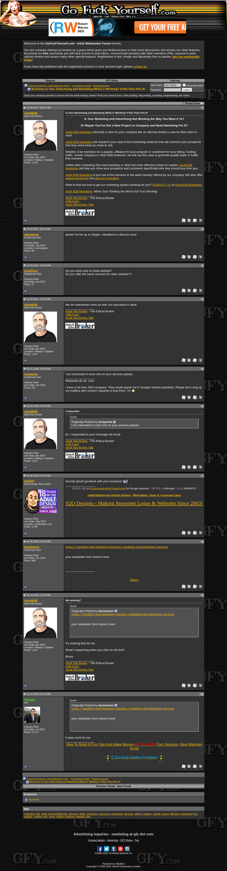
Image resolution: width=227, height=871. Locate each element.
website (80, 816)
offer (88, 816)
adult (44, 814)
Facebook (33, 799)
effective (174, 814)
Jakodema (31, 234)
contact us (140, 66)
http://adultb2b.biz (57, 814)
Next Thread (124, 786)
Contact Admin (96, 840)
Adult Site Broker (76, 198)
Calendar (175, 80)
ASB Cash (72, 201)
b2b (38, 814)
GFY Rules (112, 80)
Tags (26, 808)
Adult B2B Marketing (78, 132)
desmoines (31, 547)
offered (138, 814)
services (128, 814)
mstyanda (31, 374)
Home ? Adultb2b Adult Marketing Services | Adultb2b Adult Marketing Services (116, 547)
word (52, 816)
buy (195, 814)
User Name (156, 85)
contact (28, 816)
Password (155, 89)
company (73, 814)
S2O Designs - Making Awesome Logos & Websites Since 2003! (134, 503)
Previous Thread (105, 786)
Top (137, 840)
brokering (70, 816)
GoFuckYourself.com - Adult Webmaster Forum (49, 86)
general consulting (107, 178)
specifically (186, 814)
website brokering (76, 178)
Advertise (112, 840)
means (165, 814)
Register (50, 80)
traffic (82, 814)
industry (147, 814)
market (156, 814)
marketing (29, 814)
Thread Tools (192, 103)
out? (45, 816)
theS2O (29, 481)
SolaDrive (31, 270)
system (60, 816)
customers (104, 814)
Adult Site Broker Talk (79, 204)
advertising (117, 814)
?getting (37, 816)
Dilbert (134, 580)
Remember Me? (193, 85)
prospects (92, 814)
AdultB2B (30, 113)
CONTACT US (161, 184)
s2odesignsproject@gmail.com (107, 488)
